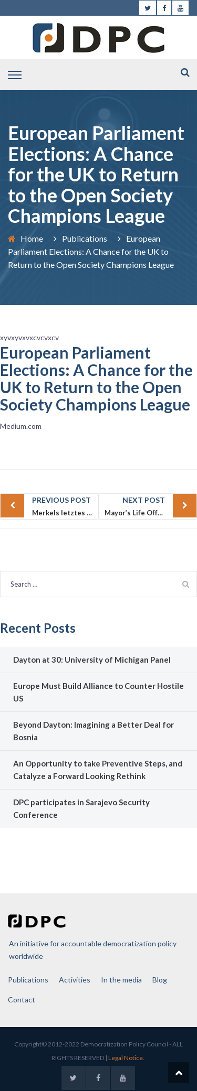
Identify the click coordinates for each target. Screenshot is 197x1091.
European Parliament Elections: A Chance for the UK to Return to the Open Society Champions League (96, 378)
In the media (121, 979)
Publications (84, 238)
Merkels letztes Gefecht (65, 505)
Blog (159, 979)
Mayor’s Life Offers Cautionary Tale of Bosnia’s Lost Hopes (151, 505)
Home (31, 238)
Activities (74, 979)
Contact (21, 999)
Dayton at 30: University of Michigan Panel (92, 659)
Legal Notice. (126, 1058)
